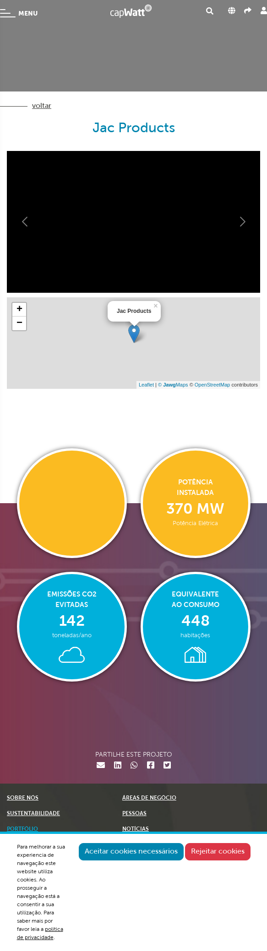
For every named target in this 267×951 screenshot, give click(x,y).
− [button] (19, 323)
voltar (41, 106)
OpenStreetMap (212, 384)
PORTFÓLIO (22, 829)
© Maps (173, 384)
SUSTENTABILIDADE (33, 814)
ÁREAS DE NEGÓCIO (149, 798)
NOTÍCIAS (135, 829)
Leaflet (146, 384)
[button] (25, 222)
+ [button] (19, 310)
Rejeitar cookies (218, 851)
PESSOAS (134, 814)
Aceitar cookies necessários (131, 851)
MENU (19, 13)
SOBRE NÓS (22, 798)
